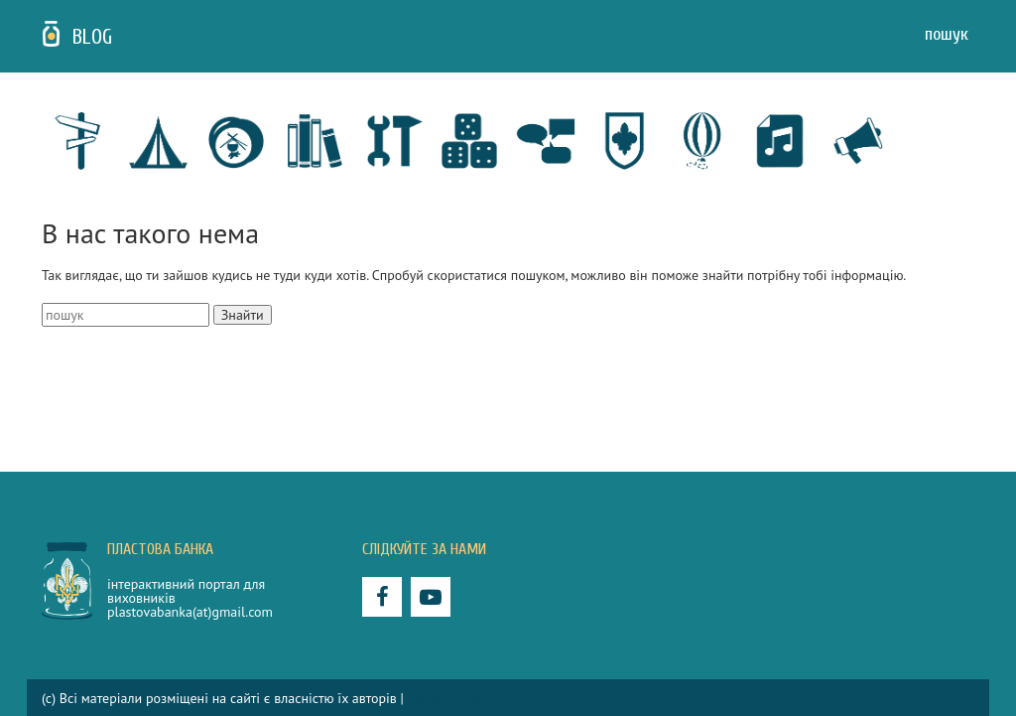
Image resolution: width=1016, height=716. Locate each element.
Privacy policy (448, 698)
